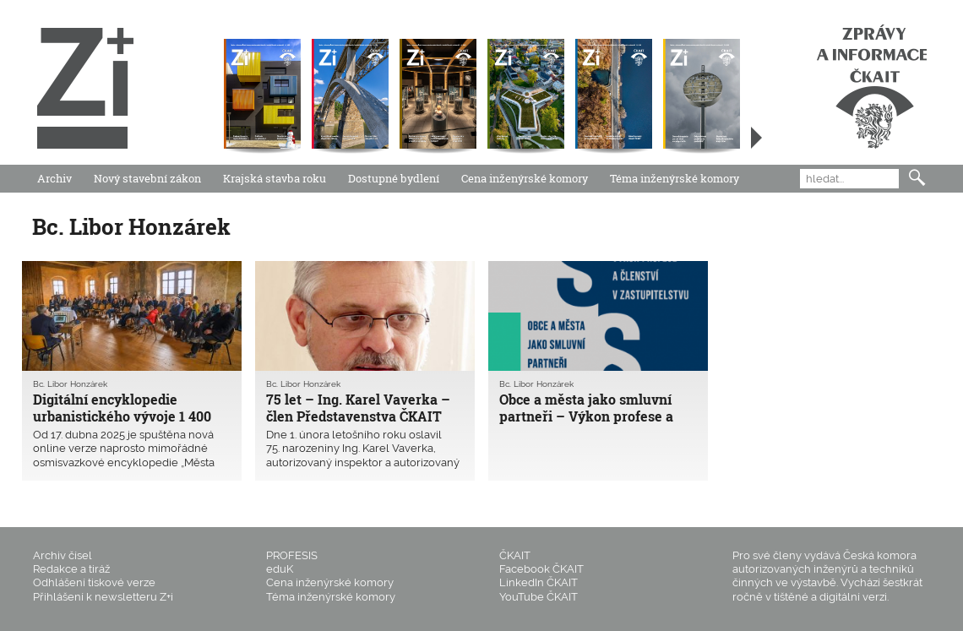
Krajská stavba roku (274, 178)
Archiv (54, 178)
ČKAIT (514, 555)
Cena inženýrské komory (524, 178)
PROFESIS (292, 555)
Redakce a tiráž (71, 569)
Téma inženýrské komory (674, 178)
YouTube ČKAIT (538, 596)
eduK (279, 569)
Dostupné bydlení (393, 178)
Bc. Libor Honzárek (70, 384)
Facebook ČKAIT (541, 569)
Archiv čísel (62, 555)
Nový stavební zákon (147, 178)
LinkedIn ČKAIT (538, 582)
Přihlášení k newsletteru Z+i (103, 596)
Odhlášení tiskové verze (94, 582)
